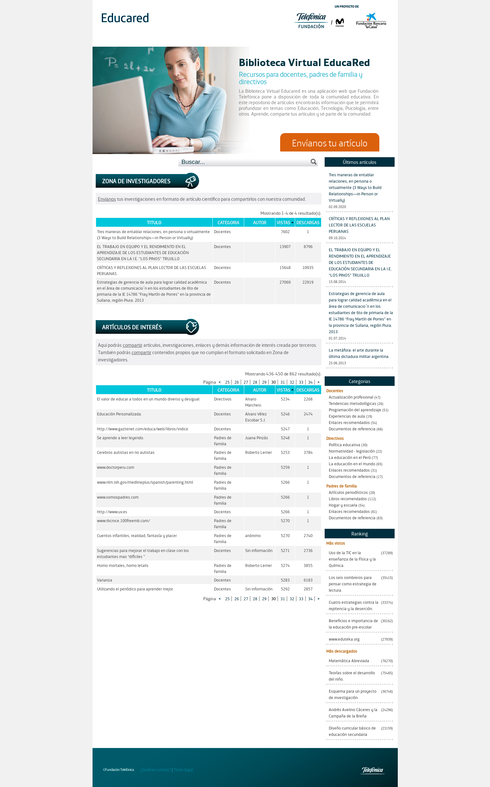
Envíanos (107, 198)
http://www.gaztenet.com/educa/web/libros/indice (142, 429)
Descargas (308, 222)
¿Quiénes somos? (155, 769)
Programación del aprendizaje (355, 410)
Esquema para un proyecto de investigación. (352, 694)
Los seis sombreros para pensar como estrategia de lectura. (352, 583)
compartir (132, 344)
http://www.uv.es (112, 511)
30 (273, 382)
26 (236, 382)
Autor (259, 222)
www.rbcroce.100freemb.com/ (123, 520)
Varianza (104, 580)
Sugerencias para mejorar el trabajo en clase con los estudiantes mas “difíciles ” (143, 553)
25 (227, 382)
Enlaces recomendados (349, 422)
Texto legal (183, 769)
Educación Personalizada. (119, 414)
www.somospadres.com (118, 497)
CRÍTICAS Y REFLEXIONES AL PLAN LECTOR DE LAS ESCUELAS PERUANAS (359, 224)
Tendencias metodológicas (352, 403)
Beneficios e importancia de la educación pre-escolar (353, 623)
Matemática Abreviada (349, 660)
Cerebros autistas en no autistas (126, 452)
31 (282, 382)
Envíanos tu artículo (330, 142)
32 (292, 382)
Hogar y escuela (343, 505)
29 (264, 382)
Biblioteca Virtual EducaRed (304, 61)
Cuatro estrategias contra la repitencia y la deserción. (353, 605)
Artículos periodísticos (348, 492)
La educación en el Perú (350, 457)
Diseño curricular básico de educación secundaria (352, 731)
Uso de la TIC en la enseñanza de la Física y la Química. (352, 558)
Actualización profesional (351, 397)
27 (246, 382)
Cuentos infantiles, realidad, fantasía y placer (137, 535)
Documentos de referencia (352, 429)
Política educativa (344, 444)
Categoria (228, 222)
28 (255, 382)
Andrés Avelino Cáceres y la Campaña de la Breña (353, 712)
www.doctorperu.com (115, 467)
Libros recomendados (348, 498)
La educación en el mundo (352, 464)
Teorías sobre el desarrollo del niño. (352, 675)
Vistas (283, 222)
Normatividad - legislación (352, 451)
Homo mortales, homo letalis (122, 565)
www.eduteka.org (344, 639)
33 (301, 382)
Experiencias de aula (347, 416)
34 (310, 382)
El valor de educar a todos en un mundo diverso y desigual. (148, 399)
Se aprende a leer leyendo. (120, 437)
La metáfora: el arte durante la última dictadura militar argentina (359, 353)
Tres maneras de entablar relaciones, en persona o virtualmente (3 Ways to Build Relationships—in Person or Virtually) (355, 187)
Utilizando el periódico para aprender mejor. (135, 589)
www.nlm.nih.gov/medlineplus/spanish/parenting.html (145, 482)
